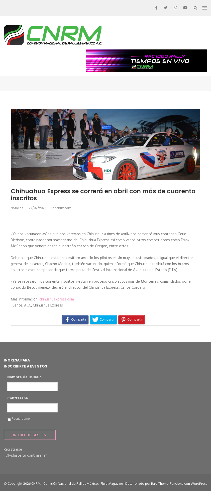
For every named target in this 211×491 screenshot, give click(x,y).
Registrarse (13, 450)
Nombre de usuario (24, 377)
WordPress (199, 484)
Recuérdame (21, 418)
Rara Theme (160, 484)
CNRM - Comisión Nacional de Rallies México (64, 484)
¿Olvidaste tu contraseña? (25, 456)
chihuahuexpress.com (56, 299)
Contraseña (17, 398)
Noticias (17, 208)
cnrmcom (63, 208)
